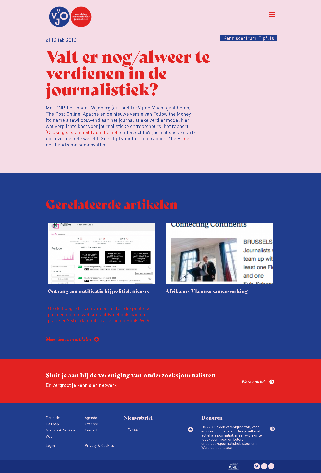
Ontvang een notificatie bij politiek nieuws (98, 290)
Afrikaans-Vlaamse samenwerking (207, 290)
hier (187, 138)
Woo (49, 436)
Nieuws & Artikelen (62, 429)
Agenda (91, 417)
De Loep (52, 423)
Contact (91, 429)
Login (50, 445)
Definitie (53, 417)
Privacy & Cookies (99, 445)
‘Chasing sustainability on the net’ (83, 132)
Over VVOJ (93, 423)
